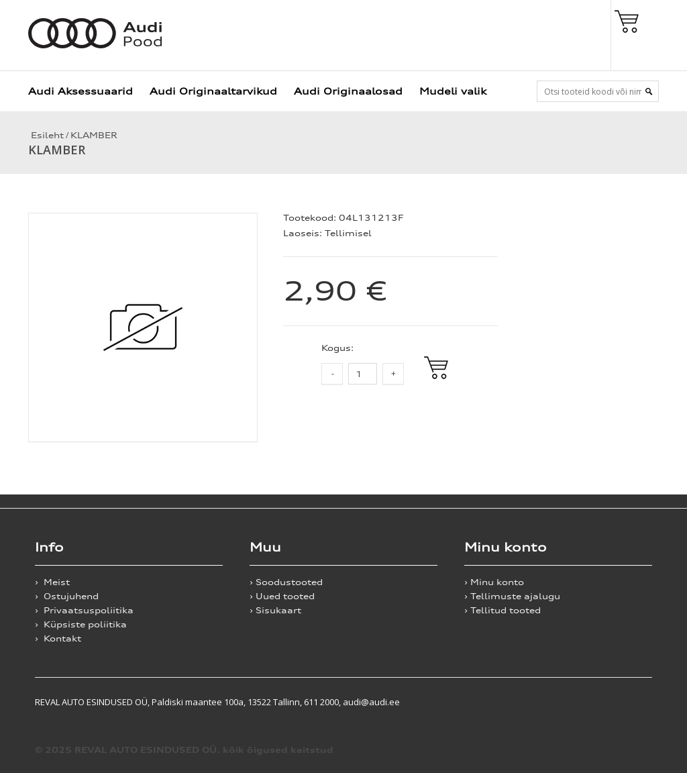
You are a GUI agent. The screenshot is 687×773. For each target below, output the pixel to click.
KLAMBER (93, 135)
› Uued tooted (282, 596)
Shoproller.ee (628, 702)
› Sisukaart (275, 610)
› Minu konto (494, 582)
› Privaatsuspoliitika (84, 610)
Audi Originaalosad (348, 91)
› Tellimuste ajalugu (512, 596)
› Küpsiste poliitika (81, 624)
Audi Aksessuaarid (80, 91)
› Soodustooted (286, 582)
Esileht (46, 135)
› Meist (52, 582)
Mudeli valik (452, 91)
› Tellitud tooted (502, 610)
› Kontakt (58, 638)
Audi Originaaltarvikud (213, 91)
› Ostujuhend (67, 596)
